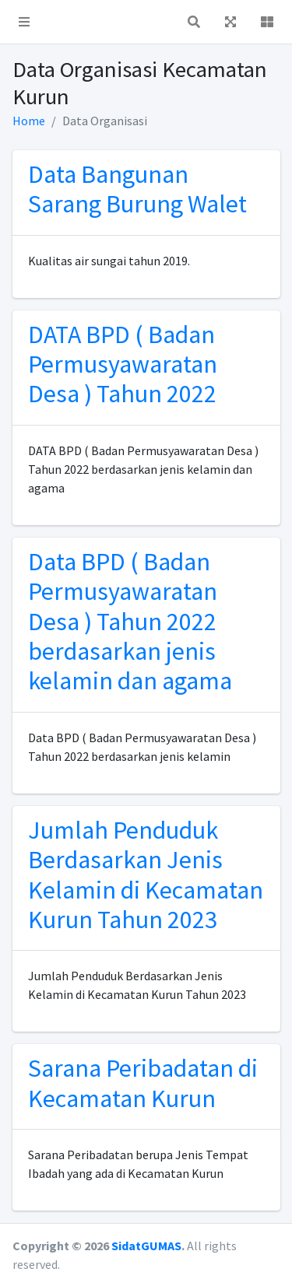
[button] (24, 21)
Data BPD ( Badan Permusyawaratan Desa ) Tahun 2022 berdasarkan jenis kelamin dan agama (130, 621)
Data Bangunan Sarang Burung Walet (137, 189)
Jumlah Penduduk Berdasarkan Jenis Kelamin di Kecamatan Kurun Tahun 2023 (145, 875)
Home (28, 120)
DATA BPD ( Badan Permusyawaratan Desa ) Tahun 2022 (122, 364)
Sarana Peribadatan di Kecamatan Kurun (143, 1083)
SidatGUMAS (146, 1245)
